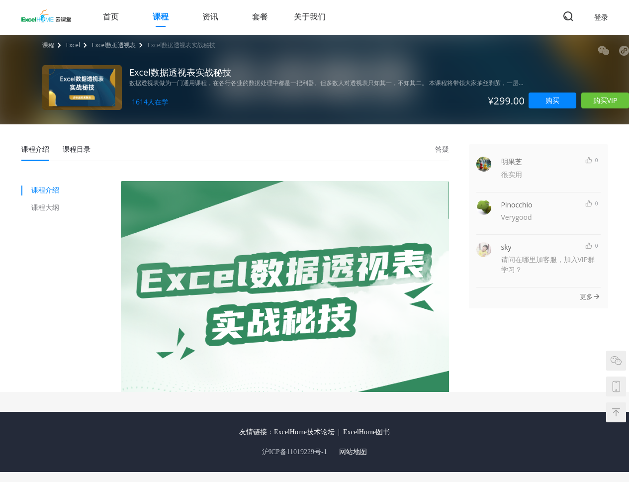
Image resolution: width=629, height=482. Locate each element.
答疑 (442, 149)
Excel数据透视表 (114, 45)
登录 (601, 17)
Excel (73, 45)
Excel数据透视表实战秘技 (181, 45)
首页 (111, 16)
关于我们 (310, 16)
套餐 (260, 16)
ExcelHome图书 (366, 432)
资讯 (210, 16)
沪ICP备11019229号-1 (294, 452)
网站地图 (353, 452)
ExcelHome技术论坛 (304, 432)
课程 (161, 16)
